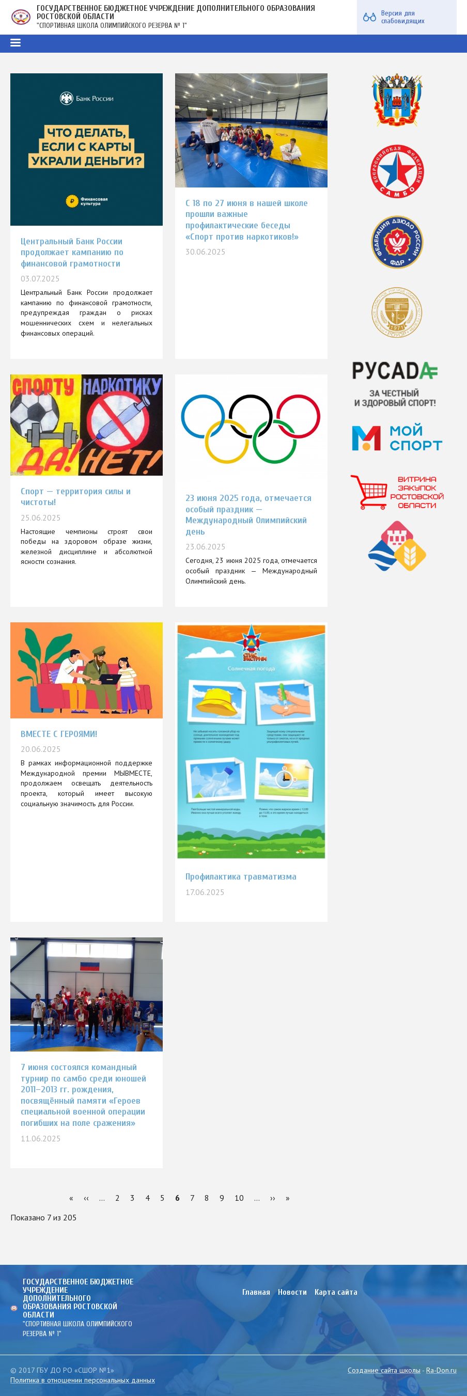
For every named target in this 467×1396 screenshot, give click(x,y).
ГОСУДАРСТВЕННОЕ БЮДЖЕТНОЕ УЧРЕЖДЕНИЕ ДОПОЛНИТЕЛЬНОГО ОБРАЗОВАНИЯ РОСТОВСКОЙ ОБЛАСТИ (176, 12)
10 (239, 1198)
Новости (292, 1292)
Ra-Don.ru (441, 1370)
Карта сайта (336, 1292)
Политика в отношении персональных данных (82, 1380)
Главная (256, 1292)
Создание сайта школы (384, 1370)
